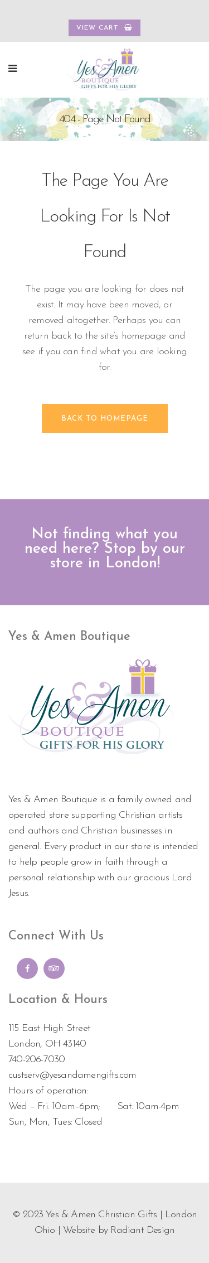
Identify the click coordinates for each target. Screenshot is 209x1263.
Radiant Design (142, 1230)
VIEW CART (104, 27)
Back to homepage (104, 418)
